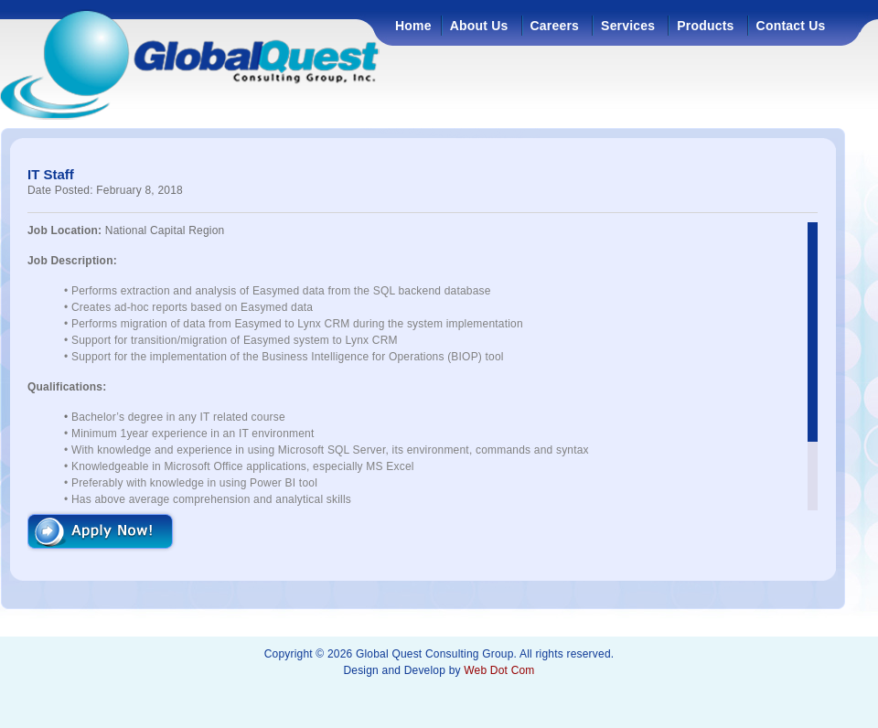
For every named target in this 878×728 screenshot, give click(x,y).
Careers (555, 25)
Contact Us (791, 25)
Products (705, 25)
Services (628, 25)
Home (413, 25)
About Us (479, 25)
